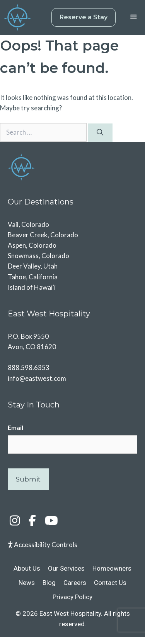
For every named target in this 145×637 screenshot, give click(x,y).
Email (15, 427)
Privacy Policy (72, 597)
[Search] (100, 132)
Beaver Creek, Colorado (43, 235)
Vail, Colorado (28, 224)
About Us (27, 568)
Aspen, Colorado (32, 245)
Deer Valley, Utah (33, 266)
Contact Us (110, 582)
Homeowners (111, 568)
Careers (74, 582)
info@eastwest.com (37, 378)
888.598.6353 (28, 367)
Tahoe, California (33, 277)
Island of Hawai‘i (32, 287)
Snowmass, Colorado (38, 256)
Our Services (66, 568)
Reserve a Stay (83, 17)
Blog (49, 582)
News (27, 582)
